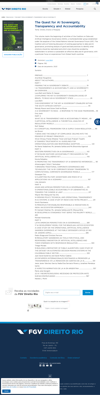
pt (85, 4)
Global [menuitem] (67, 9)
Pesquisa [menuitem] (79, 9)
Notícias (60, 3)
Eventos (66, 3)
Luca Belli (49, 60)
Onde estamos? (74, 358)
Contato (78, 3)
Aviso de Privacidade (29, 387)
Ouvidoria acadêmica (38, 358)
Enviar (87, 292)
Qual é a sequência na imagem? (56, 301)
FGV (50, 1)
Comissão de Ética (57, 358)
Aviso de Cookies (11, 387)
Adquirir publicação (13, 54)
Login (94, 3)
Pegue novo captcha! (28, 310)
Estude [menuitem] (56, 9)
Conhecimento (51, 3)
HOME (3, 17)
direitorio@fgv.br (52, 351)
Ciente (6, 391)
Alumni (73, 3)
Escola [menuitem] (45, 9)
